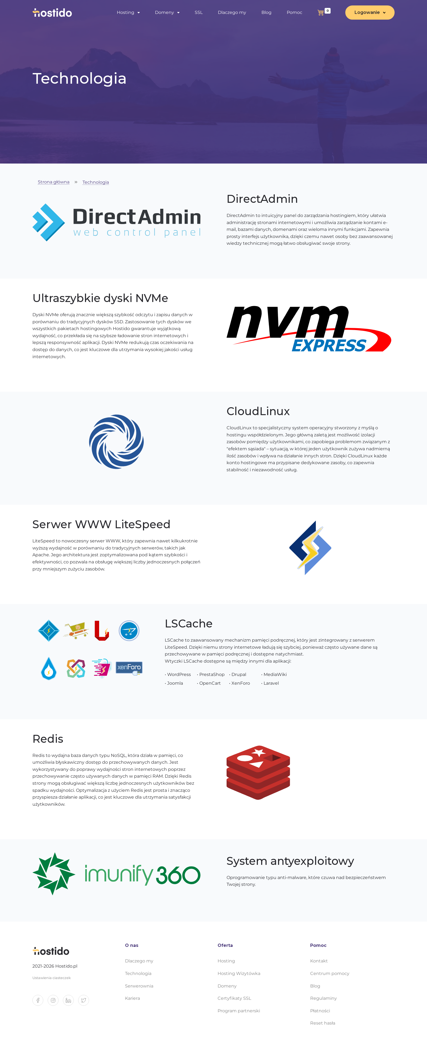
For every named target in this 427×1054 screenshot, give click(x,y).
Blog (266, 12)
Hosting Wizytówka (239, 973)
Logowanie (367, 12)
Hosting (125, 12)
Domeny (164, 12)
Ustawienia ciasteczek (51, 978)
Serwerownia (139, 986)
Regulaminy (323, 998)
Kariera (132, 998)
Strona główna (53, 182)
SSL (199, 12)
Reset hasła (322, 1023)
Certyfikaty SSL (234, 998)
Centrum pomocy (329, 973)
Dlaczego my (232, 12)
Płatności (320, 1010)
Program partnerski (239, 1010)
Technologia (96, 182)
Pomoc (294, 12)
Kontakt (319, 961)
